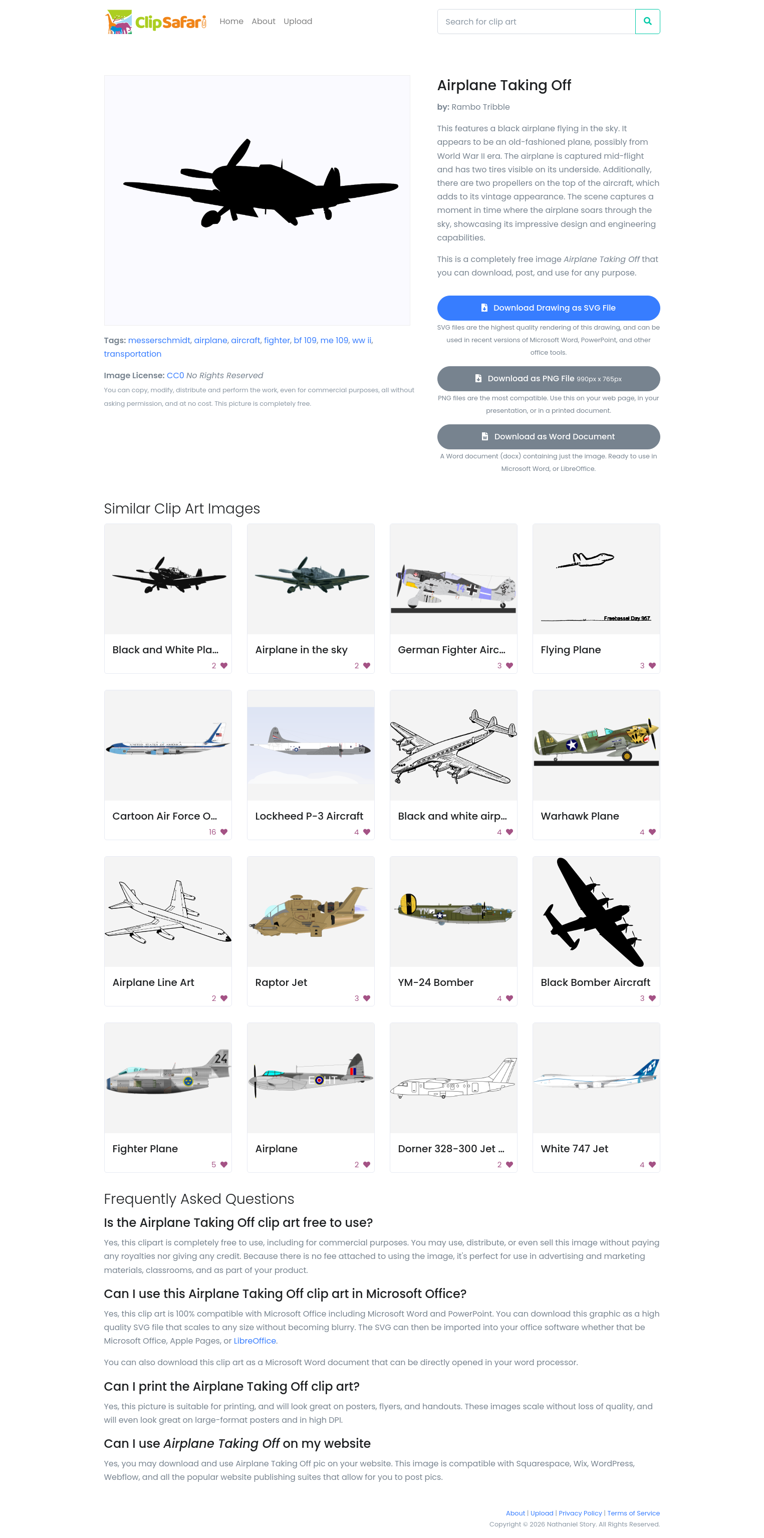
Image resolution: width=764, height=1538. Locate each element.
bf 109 (305, 340)
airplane (210, 340)
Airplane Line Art (154, 982)
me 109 (335, 340)
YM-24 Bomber (436, 982)
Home (232, 21)
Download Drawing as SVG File (548, 308)
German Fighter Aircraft (457, 650)
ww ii (361, 340)
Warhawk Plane (580, 816)
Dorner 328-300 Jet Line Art (466, 1149)
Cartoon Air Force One (168, 816)
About (263, 21)
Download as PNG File (548, 378)
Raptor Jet (282, 982)
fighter (277, 340)
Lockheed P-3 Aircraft (310, 816)
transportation (133, 354)
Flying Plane (571, 650)
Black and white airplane (460, 816)
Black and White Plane (169, 650)
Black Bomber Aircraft (596, 982)
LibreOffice (255, 1341)
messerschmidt (159, 340)
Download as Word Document (548, 436)
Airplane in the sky (302, 650)
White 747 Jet (575, 1149)
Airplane (277, 1149)
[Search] (536, 21)
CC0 (175, 375)
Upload (298, 21)
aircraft (245, 340)
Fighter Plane (145, 1149)
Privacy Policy (580, 1513)
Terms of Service (634, 1513)
